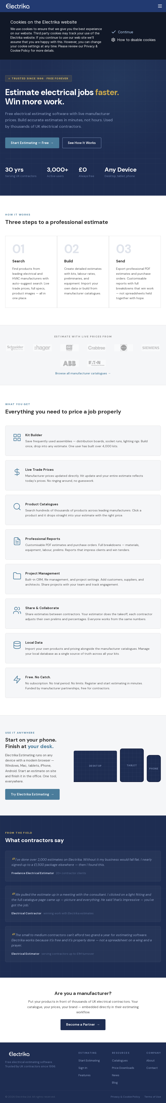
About (150, 1060)
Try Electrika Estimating (32, 794)
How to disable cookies (133, 40)
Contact (152, 1068)
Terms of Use (152, 1096)
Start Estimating (89, 1060)
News (115, 1075)
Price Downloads (123, 1068)
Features (84, 1075)
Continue (122, 32)
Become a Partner (83, 1024)
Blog (115, 1082)
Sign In (82, 1068)
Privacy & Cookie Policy (125, 1096)
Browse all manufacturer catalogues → (83, 373)
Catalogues (120, 1060)
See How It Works (82, 143)
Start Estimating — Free (32, 142)
